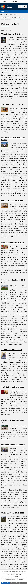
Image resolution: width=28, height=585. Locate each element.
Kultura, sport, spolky (13, 17)
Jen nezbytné (14, 582)
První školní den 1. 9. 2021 (12, 242)
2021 (9, 30)
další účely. (19, 574)
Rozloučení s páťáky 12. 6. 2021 (12, 421)
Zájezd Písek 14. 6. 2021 (11, 350)
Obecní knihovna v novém (13, 445)
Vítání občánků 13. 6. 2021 (12, 387)
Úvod (3, 17)
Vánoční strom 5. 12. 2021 (12, 34)
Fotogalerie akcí (6, 19)
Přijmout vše (5, 582)
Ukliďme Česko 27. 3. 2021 (12, 513)
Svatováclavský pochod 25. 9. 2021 (13, 138)
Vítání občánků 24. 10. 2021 (13, 104)
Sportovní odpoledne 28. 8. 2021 (13, 281)
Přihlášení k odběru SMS (8, 14)
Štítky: (3, 30)
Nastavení (23, 582)
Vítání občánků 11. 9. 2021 (12, 201)
